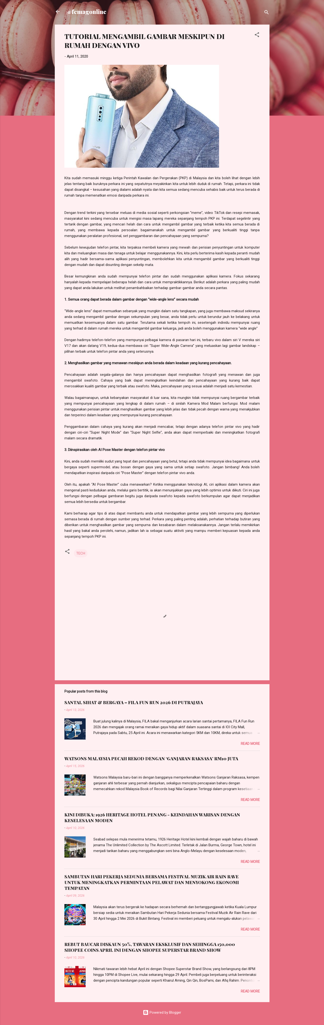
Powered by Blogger (162, 1012)
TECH (80, 553)
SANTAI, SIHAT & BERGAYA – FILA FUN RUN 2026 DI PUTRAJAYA (133, 702)
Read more (250, 743)
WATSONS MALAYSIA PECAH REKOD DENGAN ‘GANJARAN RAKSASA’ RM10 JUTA (151, 758)
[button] (257, 35)
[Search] (266, 13)
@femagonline (86, 11)
